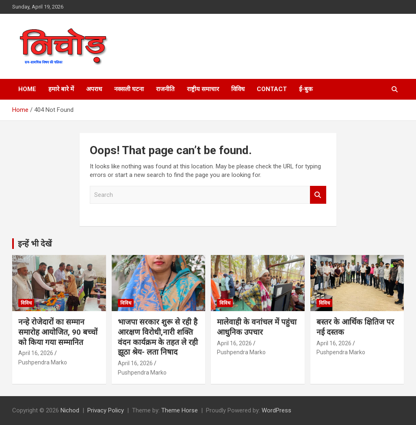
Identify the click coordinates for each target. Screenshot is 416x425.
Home (27, 89)
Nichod (70, 410)
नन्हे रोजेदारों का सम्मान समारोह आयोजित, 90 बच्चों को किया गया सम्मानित (58, 332)
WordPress (276, 410)
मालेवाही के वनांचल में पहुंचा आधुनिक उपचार (257, 327)
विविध (238, 89)
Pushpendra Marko (42, 362)
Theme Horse (179, 410)
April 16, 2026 (35, 353)
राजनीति (165, 89)
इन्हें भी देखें (35, 243)
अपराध (94, 89)
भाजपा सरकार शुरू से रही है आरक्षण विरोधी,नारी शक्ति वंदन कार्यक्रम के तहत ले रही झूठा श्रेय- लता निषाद (158, 337)
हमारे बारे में (61, 89)
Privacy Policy (105, 410)
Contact (272, 89)
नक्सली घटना (129, 89)
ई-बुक (306, 89)
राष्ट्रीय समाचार (203, 89)
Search (318, 195)
